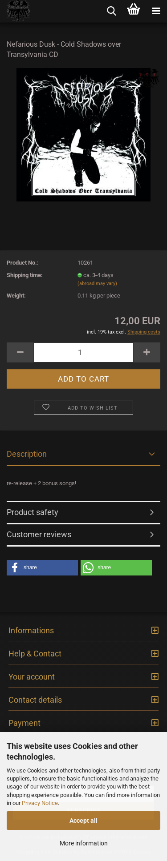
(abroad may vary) (97, 283)
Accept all (83, 820)
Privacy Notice (40, 803)
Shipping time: (25, 275)
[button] (42, 567)
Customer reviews (39, 534)
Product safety (32, 512)
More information (84, 843)
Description (27, 454)
